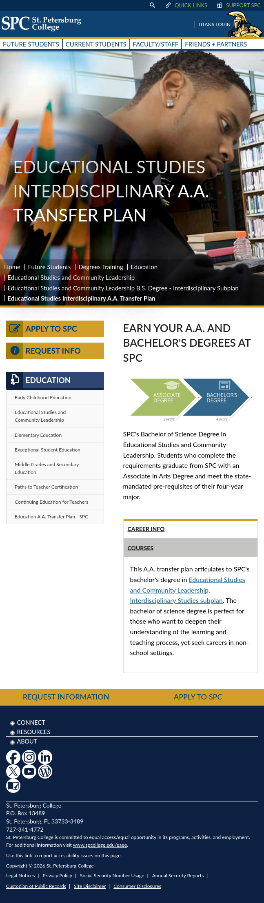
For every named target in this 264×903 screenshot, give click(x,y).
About (27, 741)
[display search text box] (152, 5)
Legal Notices (20, 875)
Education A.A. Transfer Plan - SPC (51, 516)
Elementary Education (38, 435)
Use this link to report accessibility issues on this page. (64, 855)
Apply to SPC (41, 329)
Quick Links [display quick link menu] (185, 5)
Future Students (49, 266)
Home (12, 266)
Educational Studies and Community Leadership (71, 277)
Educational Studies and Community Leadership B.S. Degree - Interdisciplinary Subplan (123, 288)
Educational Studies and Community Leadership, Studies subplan (187, 589)
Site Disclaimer (90, 886)
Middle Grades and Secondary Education (47, 468)
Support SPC (238, 5)
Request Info (43, 351)
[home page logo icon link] (44, 24)
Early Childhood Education (43, 397)
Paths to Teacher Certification (46, 487)
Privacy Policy (57, 875)
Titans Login (214, 24)
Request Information (66, 696)
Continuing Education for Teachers (52, 502)
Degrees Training (100, 266)
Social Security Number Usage (112, 875)
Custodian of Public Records (36, 886)
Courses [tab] (140, 547)
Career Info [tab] (146, 528)
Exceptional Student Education (47, 450)
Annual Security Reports (178, 875)
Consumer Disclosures (137, 886)
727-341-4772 (25, 829)
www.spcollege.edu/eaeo (100, 845)
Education (144, 266)
